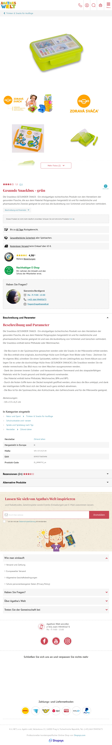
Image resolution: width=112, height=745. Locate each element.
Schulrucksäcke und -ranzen (18, 420)
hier (70, 219)
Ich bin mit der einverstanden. (27, 521)
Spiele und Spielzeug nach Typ (19, 425)
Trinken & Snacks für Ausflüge (19, 13)
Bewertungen (29, 259)
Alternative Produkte (55, 482)
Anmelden (99, 514)
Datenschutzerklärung (27, 521)
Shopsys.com (79, 735)
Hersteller (10, 429)
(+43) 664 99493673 (37, 299)
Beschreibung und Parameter (55, 317)
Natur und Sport (13, 416)
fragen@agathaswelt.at (38, 304)
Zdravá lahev (26, 429)
